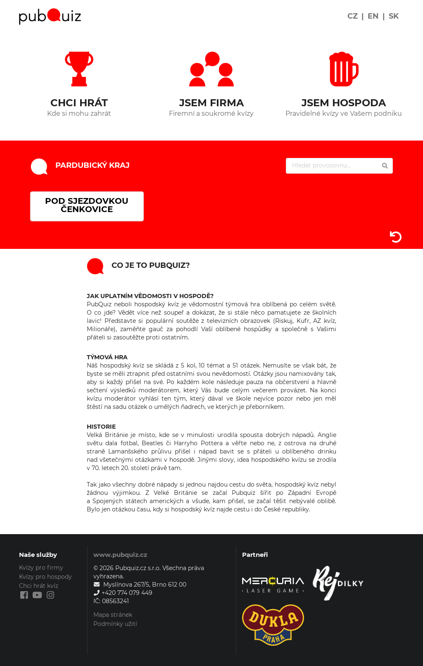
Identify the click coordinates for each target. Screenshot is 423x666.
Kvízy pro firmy (41, 567)
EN (373, 16)
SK (394, 16)
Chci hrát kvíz (38, 586)
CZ (352, 16)
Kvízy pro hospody (45, 576)
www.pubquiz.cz (120, 555)
